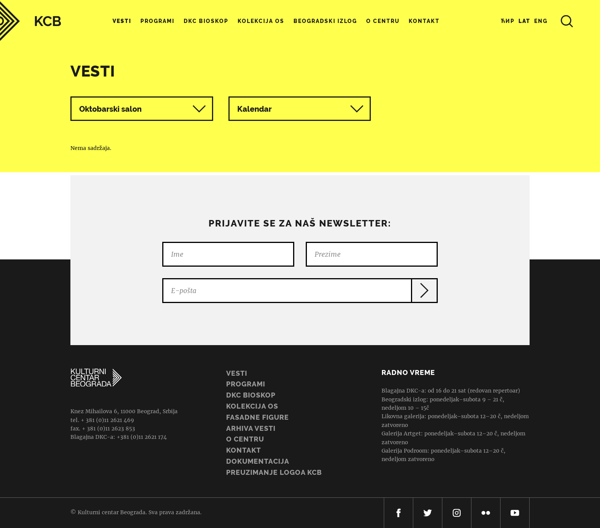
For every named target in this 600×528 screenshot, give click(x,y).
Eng (541, 21)
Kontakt (424, 21)
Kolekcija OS (261, 21)
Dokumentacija (257, 461)
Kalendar (300, 109)
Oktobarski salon (110, 109)
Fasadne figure (257, 417)
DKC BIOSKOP (251, 395)
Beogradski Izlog (325, 21)
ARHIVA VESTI (251, 428)
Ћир (508, 21)
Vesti (121, 21)
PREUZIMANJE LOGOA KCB (274, 472)
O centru (382, 21)
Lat (524, 21)
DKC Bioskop (206, 21)
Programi (157, 21)
